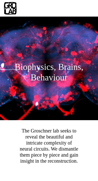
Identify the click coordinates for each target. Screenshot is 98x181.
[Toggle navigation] (87, 8)
